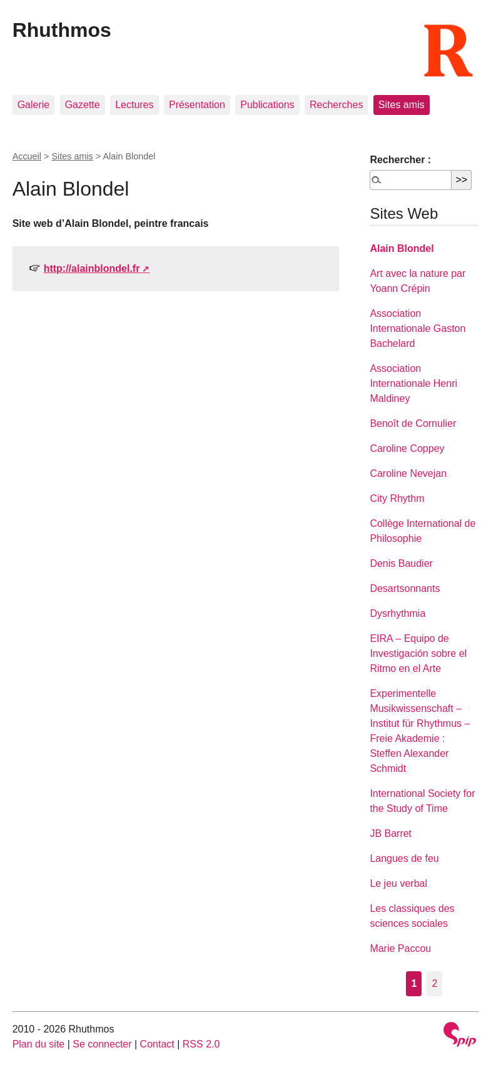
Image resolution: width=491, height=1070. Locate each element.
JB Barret (391, 833)
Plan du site (39, 1044)
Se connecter (102, 1044)
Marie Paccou (400, 948)
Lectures (134, 104)
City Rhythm (397, 498)
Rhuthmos (62, 30)
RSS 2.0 (201, 1044)
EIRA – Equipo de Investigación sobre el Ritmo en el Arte (418, 653)
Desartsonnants (405, 588)
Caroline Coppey (407, 448)
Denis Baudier (401, 563)
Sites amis (401, 104)
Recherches (336, 104)
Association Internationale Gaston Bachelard (417, 328)
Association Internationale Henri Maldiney (413, 383)
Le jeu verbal (398, 883)
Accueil (27, 156)
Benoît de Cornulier (413, 423)
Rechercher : (400, 159)
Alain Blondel (401, 248)
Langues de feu (404, 858)
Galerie (34, 104)
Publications (267, 104)
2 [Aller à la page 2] (434, 983)
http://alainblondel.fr (92, 268)
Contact (157, 1044)
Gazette (82, 104)
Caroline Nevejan (408, 473)
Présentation (197, 104)
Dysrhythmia (397, 613)
